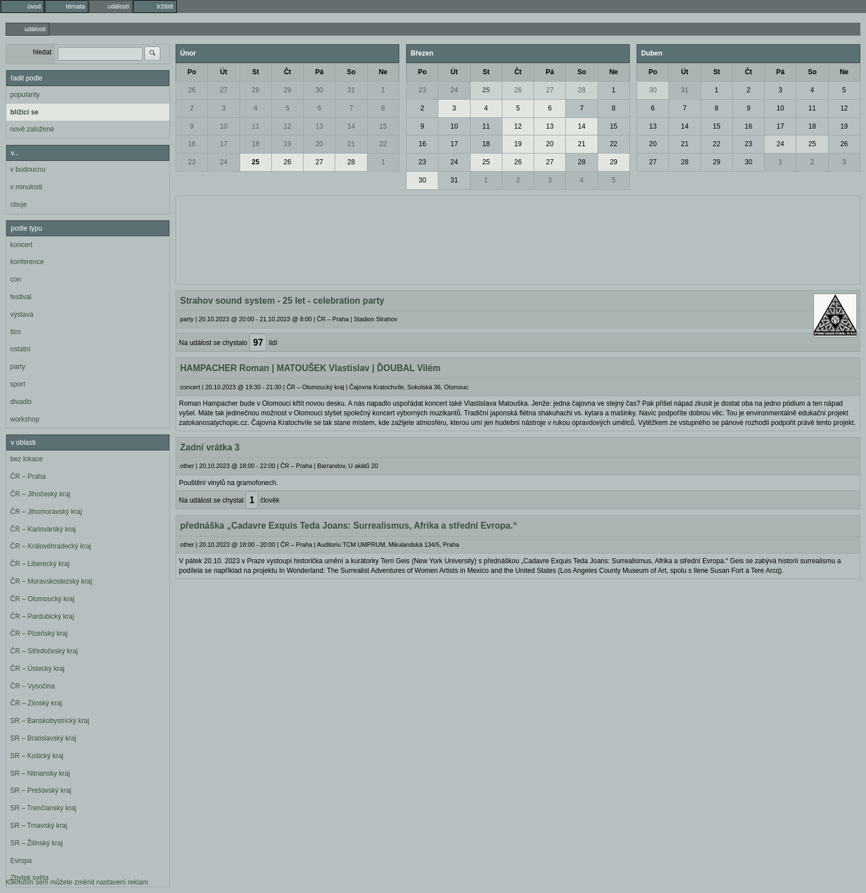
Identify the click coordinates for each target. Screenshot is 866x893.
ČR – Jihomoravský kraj (46, 512)
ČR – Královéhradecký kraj (50, 546)
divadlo (21, 402)
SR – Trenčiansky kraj (43, 808)
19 (287, 144)
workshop (24, 419)
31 (351, 90)
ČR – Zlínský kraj (36, 703)
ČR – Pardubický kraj (42, 616)
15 (383, 126)
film (15, 332)
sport (17, 384)
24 (223, 162)
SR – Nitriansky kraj (40, 773)
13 (319, 126)
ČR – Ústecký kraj (37, 669)
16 (191, 144)
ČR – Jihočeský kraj (40, 494)
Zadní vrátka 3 (210, 447)
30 (319, 90)
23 (191, 162)
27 (223, 90)
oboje (18, 205)
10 (223, 126)
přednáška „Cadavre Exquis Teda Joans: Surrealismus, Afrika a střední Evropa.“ (348, 525)
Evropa (21, 861)
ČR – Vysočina (32, 686)
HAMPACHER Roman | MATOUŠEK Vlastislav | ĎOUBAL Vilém (310, 368)
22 (383, 144)
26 (191, 90)
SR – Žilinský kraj (36, 843)
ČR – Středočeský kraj (44, 651)
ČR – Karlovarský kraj (43, 529)
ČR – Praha (28, 476)
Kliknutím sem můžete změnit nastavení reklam (77, 882)
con (15, 279)
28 (255, 90)
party (17, 367)
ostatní (20, 349)
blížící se (24, 112)
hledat (42, 52)
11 (255, 126)
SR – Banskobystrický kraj (49, 721)
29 (287, 90)
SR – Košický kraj (36, 756)
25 (255, 162)
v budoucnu (27, 169)
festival (20, 297)
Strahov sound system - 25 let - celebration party (282, 300)
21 (351, 144)
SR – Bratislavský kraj (43, 738)
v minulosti (26, 187)
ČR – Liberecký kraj (40, 564)
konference (27, 262)
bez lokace (26, 459)
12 (287, 126)
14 (351, 126)
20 (319, 144)
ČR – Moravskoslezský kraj (51, 581)
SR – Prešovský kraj (40, 790)
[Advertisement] (518, 238)
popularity (25, 95)
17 (223, 144)
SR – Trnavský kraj (38, 826)
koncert (21, 245)
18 (255, 144)
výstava (21, 314)
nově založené (32, 129)
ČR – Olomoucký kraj (42, 599)
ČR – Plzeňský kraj (38, 633)
